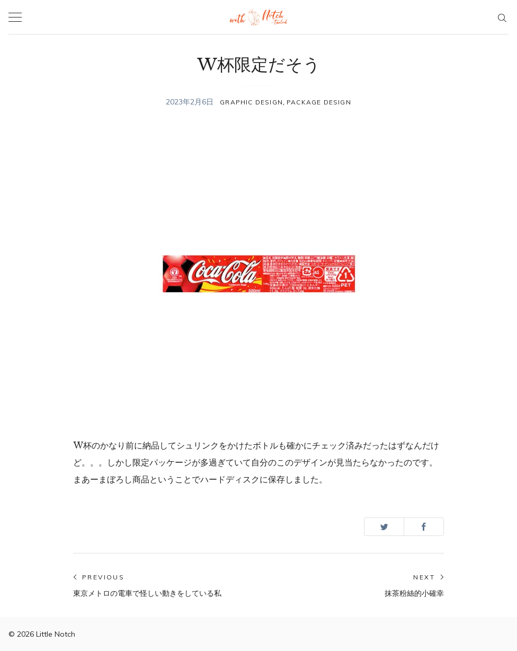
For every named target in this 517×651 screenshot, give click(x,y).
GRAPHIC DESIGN (251, 102)
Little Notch (55, 634)
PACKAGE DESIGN (319, 102)
